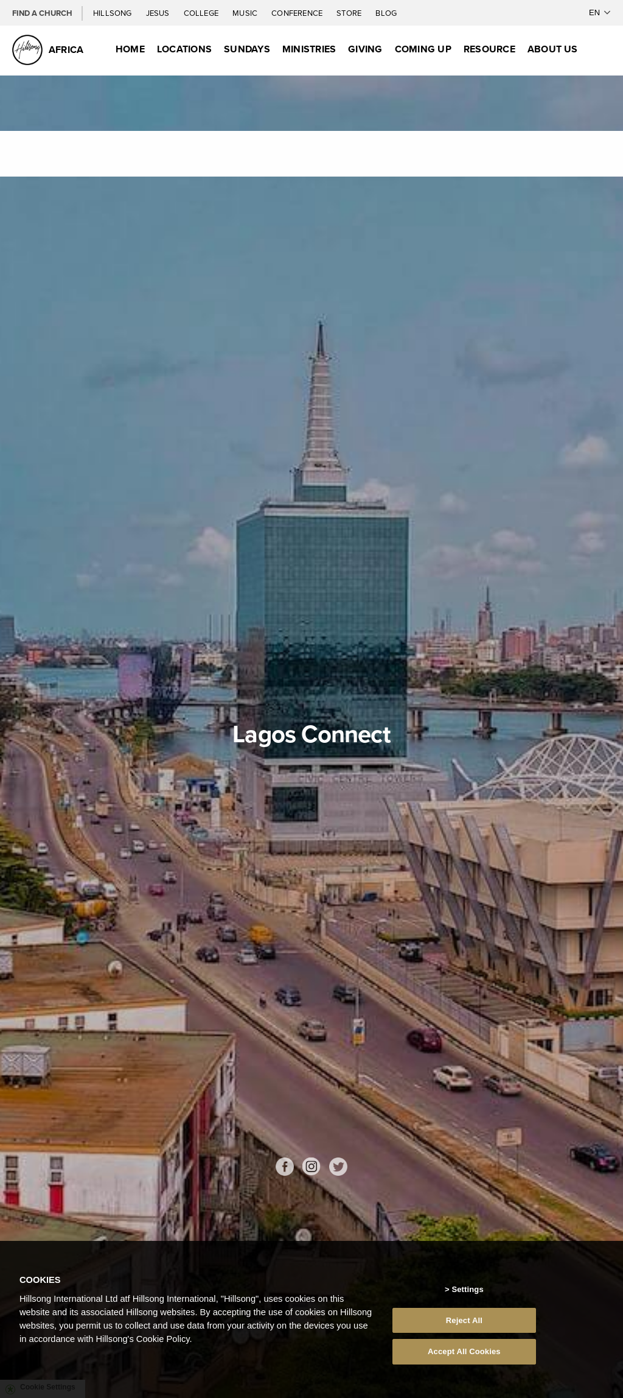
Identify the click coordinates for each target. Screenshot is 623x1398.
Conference (297, 12)
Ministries (309, 49)
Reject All (464, 1320)
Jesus (159, 12)
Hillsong (113, 12)
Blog (386, 12)
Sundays (247, 49)
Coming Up (423, 49)
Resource (489, 49)
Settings (467, 1289)
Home (130, 49)
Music (245, 12)
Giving (365, 49)
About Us (552, 49)
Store (349, 12)
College (202, 12)
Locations (184, 49)
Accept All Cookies (464, 1351)
